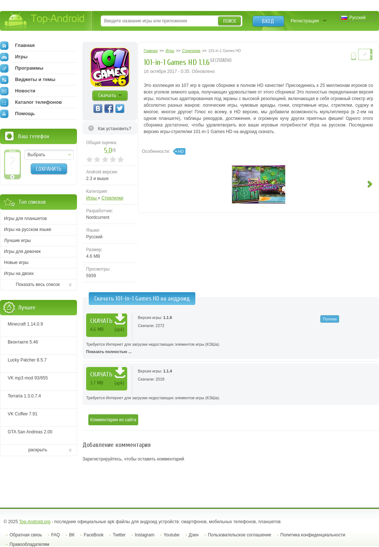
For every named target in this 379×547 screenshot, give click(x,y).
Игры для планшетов (25, 218)
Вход (268, 21)
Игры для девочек (22, 251)
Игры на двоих (19, 273)
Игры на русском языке (27, 229)
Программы (21, 68)
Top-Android (45, 21)
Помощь (17, 113)
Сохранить (49, 169)
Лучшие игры (17, 240)
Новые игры (16, 262)
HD (181, 151)
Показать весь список (38, 284)
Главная (17, 45)
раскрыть (37, 449)
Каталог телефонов (31, 102)
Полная (330, 319)
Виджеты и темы (27, 79)
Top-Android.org (34, 521)
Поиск (229, 21)
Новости (17, 90)
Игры (92, 198)
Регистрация (305, 20)
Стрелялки (113, 198)
